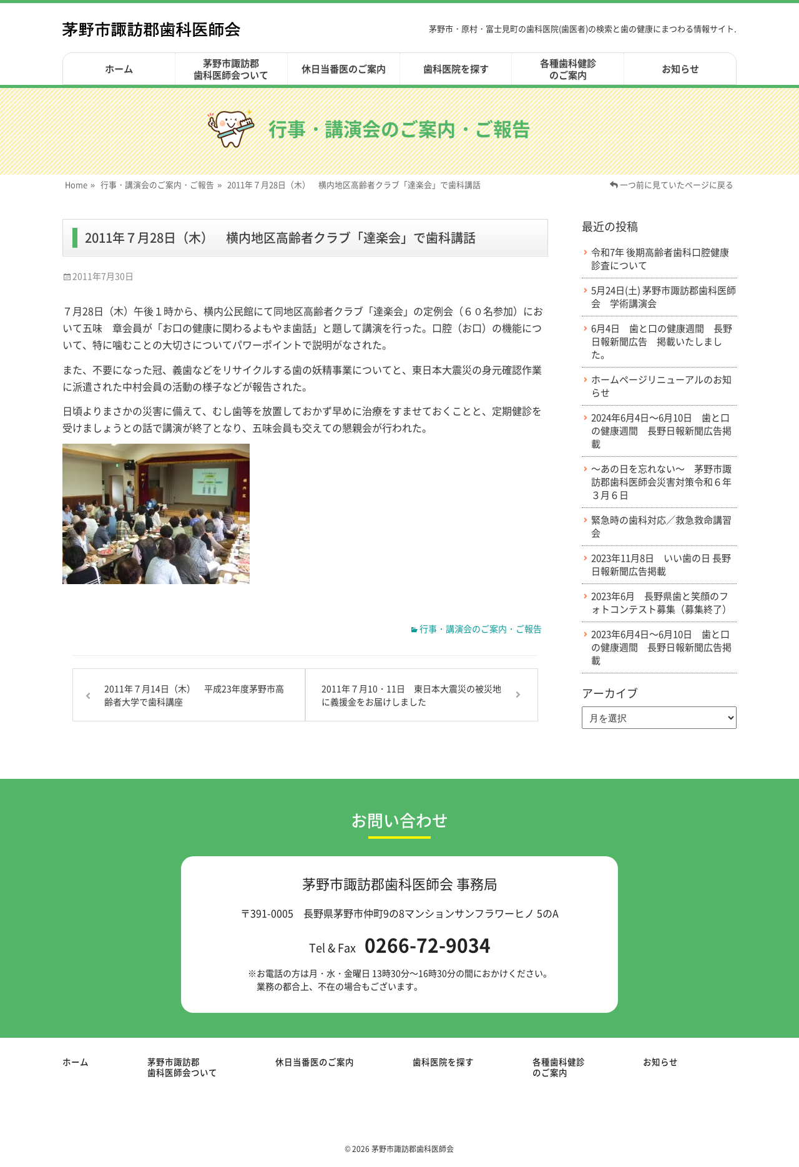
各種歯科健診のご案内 (568, 69)
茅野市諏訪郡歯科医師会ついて (231, 69)
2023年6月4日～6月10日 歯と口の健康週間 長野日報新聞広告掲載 (661, 647)
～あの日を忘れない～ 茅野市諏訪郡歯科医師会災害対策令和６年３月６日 (661, 482)
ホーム (119, 68)
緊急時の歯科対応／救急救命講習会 (661, 527)
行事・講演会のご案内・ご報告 (161, 184)
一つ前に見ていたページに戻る (671, 184)
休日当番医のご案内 (343, 68)
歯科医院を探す (456, 68)
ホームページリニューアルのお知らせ (661, 386)
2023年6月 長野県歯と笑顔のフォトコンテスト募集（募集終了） (661, 603)
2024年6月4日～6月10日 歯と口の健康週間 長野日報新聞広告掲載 (661, 431)
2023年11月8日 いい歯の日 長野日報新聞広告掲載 (661, 565)
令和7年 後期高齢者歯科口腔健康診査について (660, 259)
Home (80, 184)
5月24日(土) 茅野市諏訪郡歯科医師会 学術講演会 (663, 297)
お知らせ (680, 68)
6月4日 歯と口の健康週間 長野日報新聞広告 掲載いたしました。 (661, 341)
